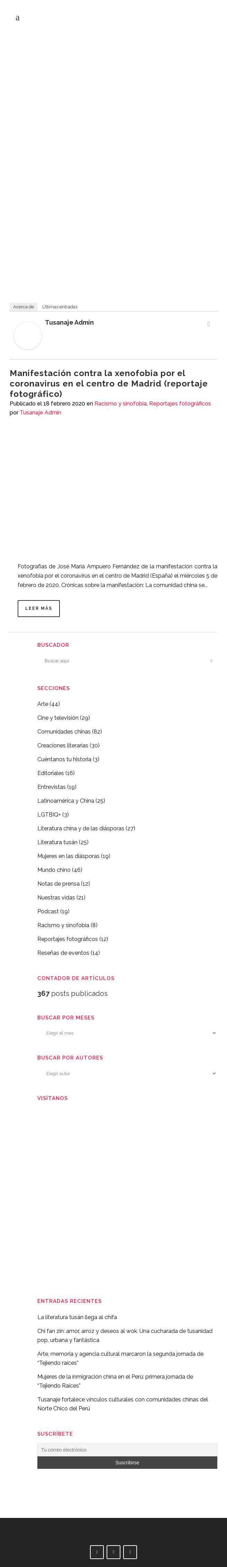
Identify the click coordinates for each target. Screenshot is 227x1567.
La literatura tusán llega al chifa (77, 1317)
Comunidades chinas (64, 731)
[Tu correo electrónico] (127, 1449)
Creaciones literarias (62, 745)
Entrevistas (51, 787)
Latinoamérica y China (65, 801)
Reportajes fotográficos (180, 403)
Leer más (38, 608)
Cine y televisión (58, 718)
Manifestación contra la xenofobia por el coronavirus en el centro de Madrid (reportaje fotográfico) (109, 383)
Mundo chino (54, 870)
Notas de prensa (58, 883)
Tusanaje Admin (69, 322)
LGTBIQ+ (49, 814)
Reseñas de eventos (63, 953)
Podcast (48, 911)
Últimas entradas (60, 306)
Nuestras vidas (56, 897)
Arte (42, 704)
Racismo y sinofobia (120, 403)
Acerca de (23, 306)
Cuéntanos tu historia (64, 759)
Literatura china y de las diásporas (80, 828)
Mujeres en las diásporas (68, 856)
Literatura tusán (57, 842)
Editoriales (50, 773)
